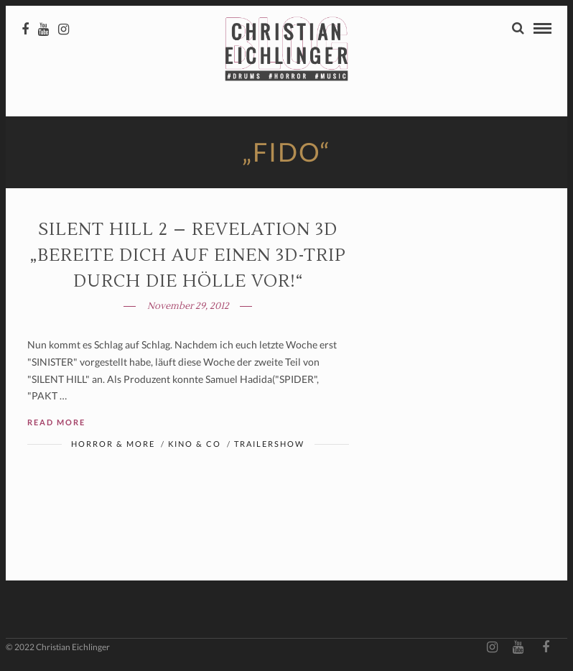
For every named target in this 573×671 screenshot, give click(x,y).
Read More (56, 422)
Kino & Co (194, 443)
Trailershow (269, 443)
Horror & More (113, 443)
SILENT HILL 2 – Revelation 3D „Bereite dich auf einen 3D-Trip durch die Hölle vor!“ (188, 255)
